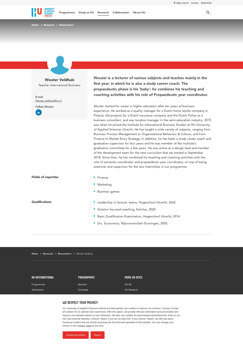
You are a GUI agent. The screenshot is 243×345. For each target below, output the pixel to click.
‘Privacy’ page (84, 325)
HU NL (128, 284)
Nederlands (206, 3)
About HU (139, 12)
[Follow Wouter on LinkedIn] (39, 112)
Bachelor (82, 284)
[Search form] (208, 12)
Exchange (83, 289)
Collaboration (121, 12)
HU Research (131, 289)
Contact (194, 3)
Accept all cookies (75, 335)
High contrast (181, 3)
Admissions (37, 289)
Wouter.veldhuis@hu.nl (49, 100)
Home (35, 24)
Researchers (66, 24)
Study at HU (86, 12)
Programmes (67, 12)
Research (103, 12)
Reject (97, 335)
